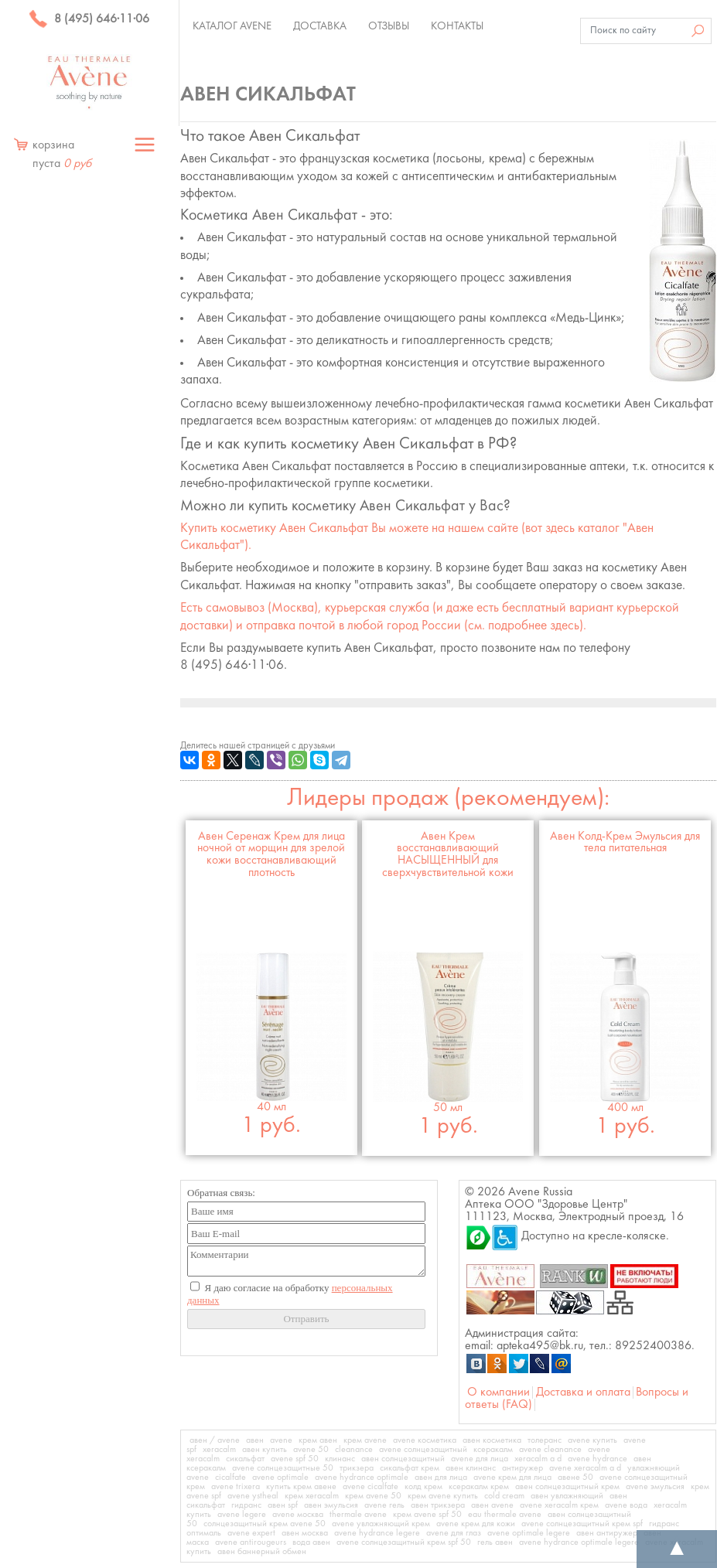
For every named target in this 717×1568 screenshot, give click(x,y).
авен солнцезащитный (403, 1459)
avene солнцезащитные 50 (282, 1468)
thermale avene (358, 1514)
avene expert (251, 1533)
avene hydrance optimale (361, 1477)
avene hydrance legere (377, 1533)
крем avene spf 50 (427, 1514)
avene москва (297, 1514)
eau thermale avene (504, 1514)
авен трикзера (438, 1505)
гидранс (246, 1505)
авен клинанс (471, 1468)
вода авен (311, 1542)
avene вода (626, 1505)
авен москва (305, 1533)
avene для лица (479, 1459)
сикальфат (245, 1459)
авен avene (492, 1505)
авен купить (264, 1449)
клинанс (340, 1459)
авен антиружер (606, 1533)
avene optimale (280, 1477)
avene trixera (235, 1486)
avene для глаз (453, 1533)
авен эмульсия (331, 1505)
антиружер (522, 1468)
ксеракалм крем (479, 1486)
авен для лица (441, 1477)
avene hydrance (597, 1459)
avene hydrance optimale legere (579, 1542)
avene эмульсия (655, 1486)
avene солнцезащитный (423, 1449)
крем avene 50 (373, 1496)
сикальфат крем (409, 1468)
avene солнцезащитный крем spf (582, 1524)
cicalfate (230, 1477)
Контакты (457, 26)
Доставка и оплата (583, 1392)
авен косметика (492, 1440)
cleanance (354, 1449)
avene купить (592, 1440)
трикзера (357, 1468)
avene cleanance (550, 1449)
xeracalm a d (538, 1459)
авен (255, 1440)
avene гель (384, 1505)
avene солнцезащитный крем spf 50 (403, 1542)
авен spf (283, 1505)
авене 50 (575, 1477)
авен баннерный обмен (261, 1551)
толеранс (545, 1440)
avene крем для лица (512, 1477)
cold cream (504, 1496)
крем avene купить (443, 1496)
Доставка (320, 26)
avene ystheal (252, 1496)
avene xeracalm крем (559, 1505)
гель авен (495, 1542)
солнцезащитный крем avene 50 (264, 1524)
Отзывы (388, 26)
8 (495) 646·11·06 (89, 19)
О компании (498, 1392)
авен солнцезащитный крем (567, 1486)
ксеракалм (493, 1449)
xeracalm (219, 1449)
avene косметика (424, 1440)
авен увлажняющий (567, 1496)
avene (281, 1440)
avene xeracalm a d (585, 1468)
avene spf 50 (295, 1459)
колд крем (423, 1486)
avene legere (241, 1514)
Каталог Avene (232, 26)
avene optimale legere (528, 1533)
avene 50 (311, 1449)
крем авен (318, 1440)
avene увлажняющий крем (381, 1524)
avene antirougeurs (250, 1542)
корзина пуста (61, 154)
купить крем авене (301, 1486)
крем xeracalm (312, 1496)
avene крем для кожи (475, 1524)
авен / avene (214, 1440)
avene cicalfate (370, 1486)
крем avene (365, 1440)
